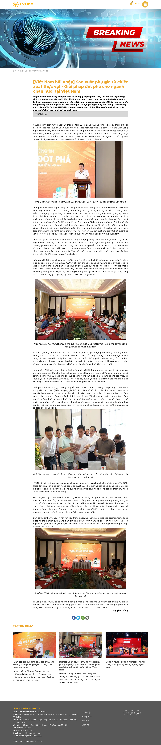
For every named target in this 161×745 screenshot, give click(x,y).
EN (139, 4)
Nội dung (41, 114)
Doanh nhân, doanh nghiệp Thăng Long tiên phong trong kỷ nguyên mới (125, 664)
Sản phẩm (87, 716)
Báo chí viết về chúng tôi (37, 71)
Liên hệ (85, 725)
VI (136, 4)
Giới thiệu (86, 712)
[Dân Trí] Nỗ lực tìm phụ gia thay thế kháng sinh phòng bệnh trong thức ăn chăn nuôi (33, 664)
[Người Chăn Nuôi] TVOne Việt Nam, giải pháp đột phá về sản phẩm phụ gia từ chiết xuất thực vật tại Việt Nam (79, 666)
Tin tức (19, 71)
